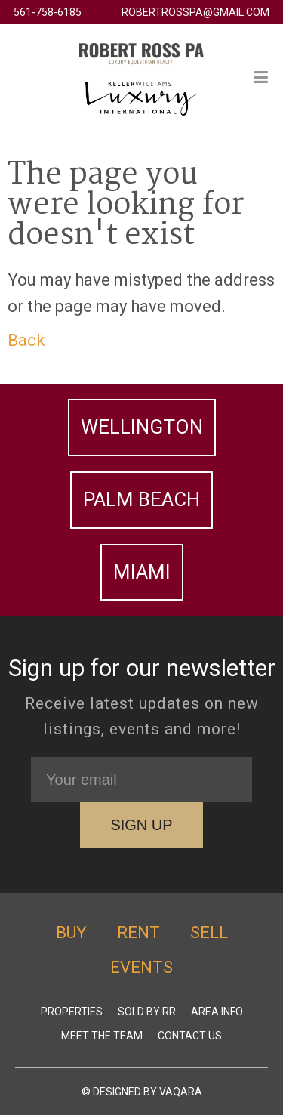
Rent (138, 932)
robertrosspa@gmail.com (195, 12)
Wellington (142, 426)
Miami (142, 572)
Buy (71, 932)
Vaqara (180, 1092)
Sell (209, 932)
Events (141, 967)
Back (26, 340)
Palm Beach (141, 499)
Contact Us (190, 1036)
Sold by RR (147, 1011)
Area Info (217, 1011)
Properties (72, 1011)
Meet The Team (102, 1036)
